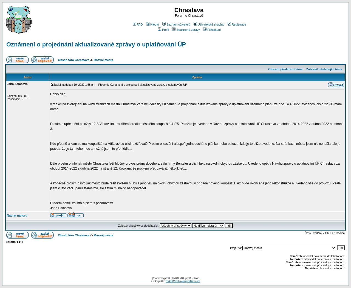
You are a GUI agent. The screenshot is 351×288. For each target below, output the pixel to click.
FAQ (138, 24)
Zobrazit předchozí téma (285, 69)
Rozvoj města (103, 60)
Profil (163, 29)
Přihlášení (212, 29)
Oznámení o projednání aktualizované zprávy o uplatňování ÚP (96, 44)
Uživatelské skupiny (209, 24)
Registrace (237, 24)
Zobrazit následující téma (324, 69)
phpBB (167, 278)
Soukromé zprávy (186, 29)
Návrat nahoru (17, 215)
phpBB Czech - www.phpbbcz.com (183, 281)
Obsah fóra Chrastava (73, 60)
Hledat (152, 24)
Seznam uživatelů (176, 24)
